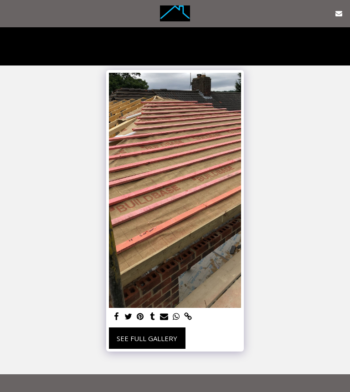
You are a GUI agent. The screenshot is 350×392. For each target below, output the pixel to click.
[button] (10, 13)
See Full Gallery (147, 338)
